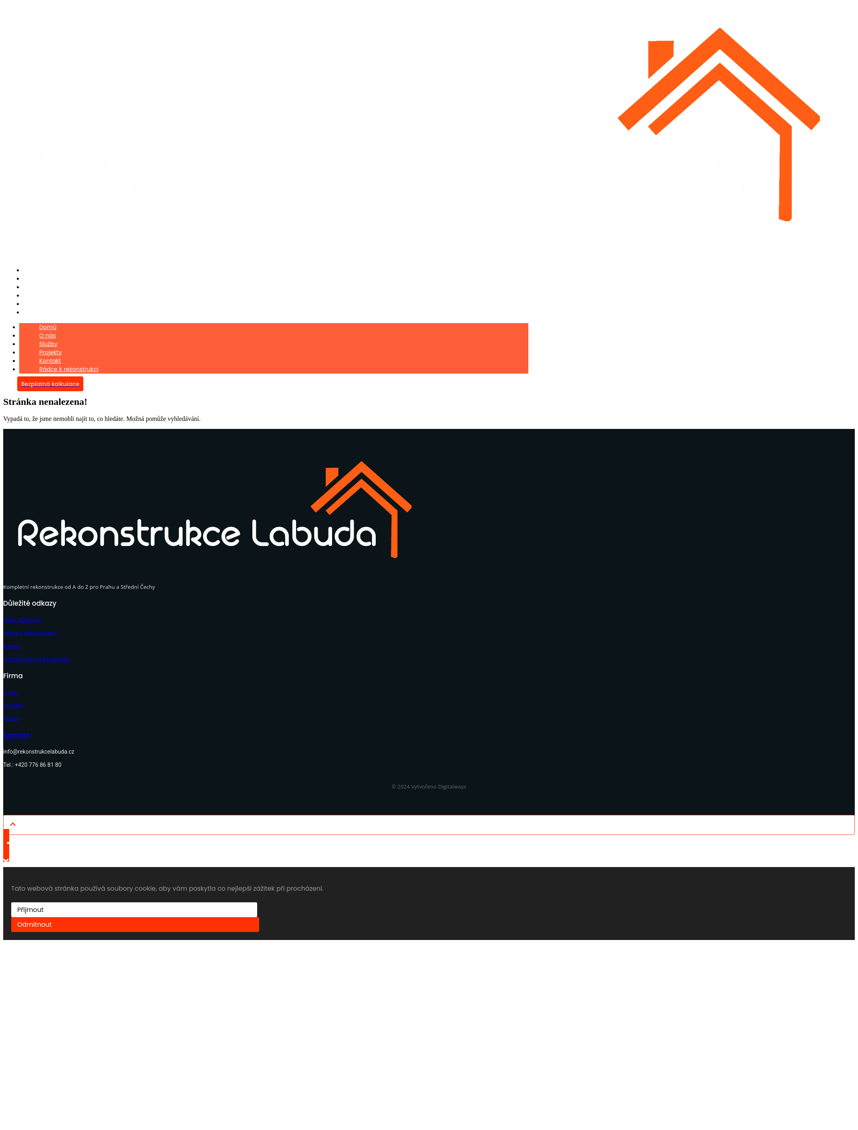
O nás (34, 278)
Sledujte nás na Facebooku (36, 656)
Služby (35, 286)
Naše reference (22, 617)
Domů (34, 270)
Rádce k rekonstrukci (55, 310)
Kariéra (12, 643)
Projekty (37, 294)
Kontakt (37, 302)
